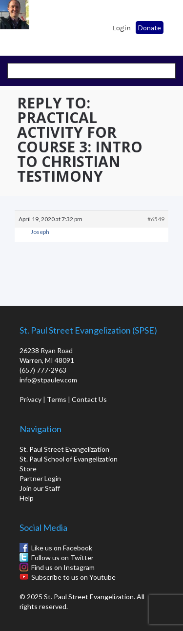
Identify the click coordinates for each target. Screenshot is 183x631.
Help (27, 498)
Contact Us (89, 399)
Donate (149, 27)
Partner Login (40, 478)
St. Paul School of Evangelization (34, 25)
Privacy (30, 399)
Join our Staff (40, 488)
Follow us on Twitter (62, 557)
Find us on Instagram (63, 567)
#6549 (155, 219)
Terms (56, 399)
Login (122, 27)
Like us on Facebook (61, 548)
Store (28, 468)
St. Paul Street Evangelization (64, 449)
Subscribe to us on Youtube (73, 577)
